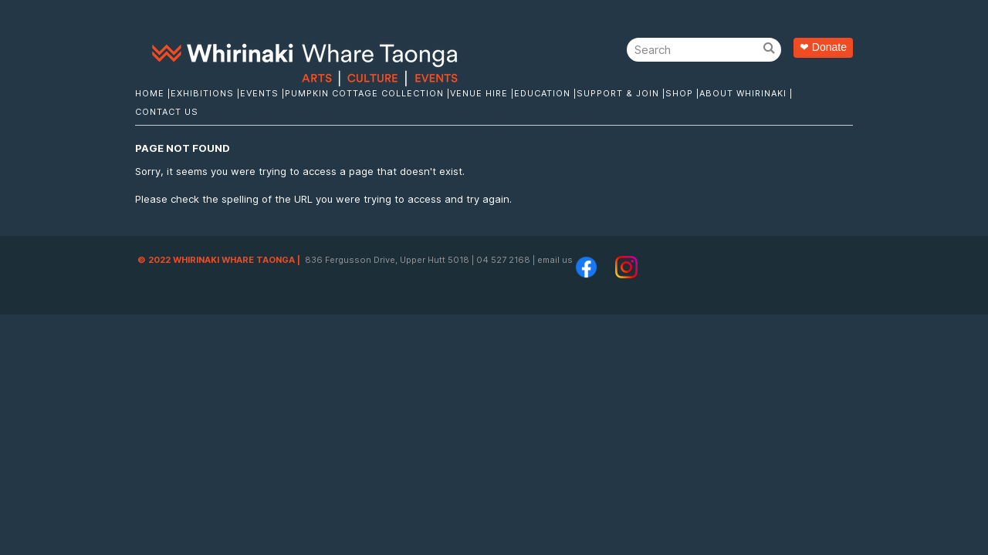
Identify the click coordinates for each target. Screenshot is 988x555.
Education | (545, 93)
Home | (153, 93)
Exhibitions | (205, 93)
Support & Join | (621, 93)
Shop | (682, 93)
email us (555, 259)
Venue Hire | (482, 93)
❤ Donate (823, 47)
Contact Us (166, 111)
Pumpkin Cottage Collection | (367, 93)
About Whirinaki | (746, 93)
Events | (262, 93)
